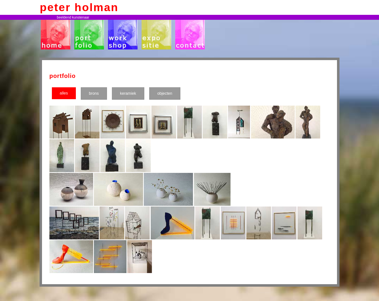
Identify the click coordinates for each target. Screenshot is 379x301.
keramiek (128, 93)
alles (64, 93)
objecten (164, 93)
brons (94, 93)
